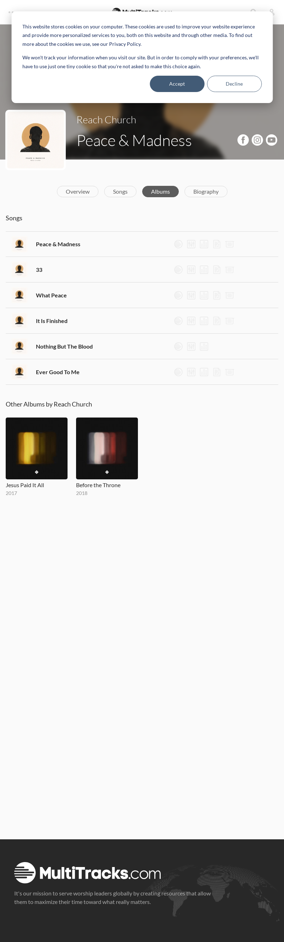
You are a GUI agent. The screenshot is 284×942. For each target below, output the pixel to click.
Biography (206, 191)
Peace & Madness (58, 244)
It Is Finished (52, 320)
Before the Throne (98, 484)
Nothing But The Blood (64, 346)
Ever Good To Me (58, 371)
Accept (177, 84)
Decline (234, 84)
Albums (160, 191)
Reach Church (106, 119)
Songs (120, 191)
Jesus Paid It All (25, 484)
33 (39, 269)
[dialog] (142, 57)
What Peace (51, 295)
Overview (78, 191)
